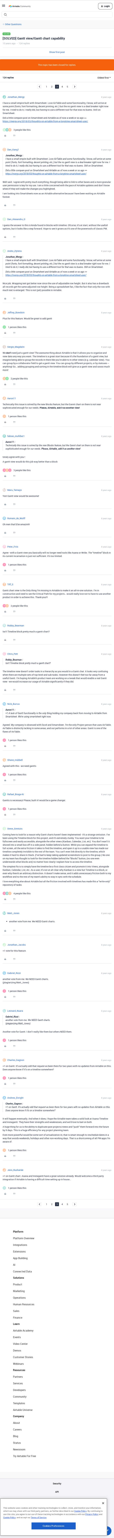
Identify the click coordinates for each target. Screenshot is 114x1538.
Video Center (20, 1344)
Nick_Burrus (13, 703)
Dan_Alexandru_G (16, 219)
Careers (17, 1429)
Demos (17, 1350)
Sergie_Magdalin (16, 346)
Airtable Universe (22, 1410)
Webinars (18, 1364)
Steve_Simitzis (14, 828)
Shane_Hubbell (15, 759)
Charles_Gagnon (15, 1060)
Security (57, 1483)
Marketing (19, 1291)
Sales (16, 1311)
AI (14, 1265)
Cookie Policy (80, 1530)
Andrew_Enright (15, 1097)
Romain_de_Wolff (16, 518)
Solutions (18, 1278)
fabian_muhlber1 (16, 436)
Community (19, 1396)
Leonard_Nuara (15, 1010)
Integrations (20, 1245)
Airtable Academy (23, 1330)
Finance (17, 1317)
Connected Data (22, 1271)
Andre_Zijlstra (14, 250)
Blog (15, 1436)
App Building (20, 1258)
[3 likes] (17, 130)
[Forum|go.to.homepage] (19, 6)
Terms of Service (38, 1536)
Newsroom (19, 1449)
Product (17, 1284)
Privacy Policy (91, 1533)
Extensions (19, 1251)
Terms (57, 1516)
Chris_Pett (12, 653)
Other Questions (13, 24)
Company (18, 1416)
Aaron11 (11, 398)
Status (17, 1443)
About (16, 1423)
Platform (18, 1231)
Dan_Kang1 (13, 149)
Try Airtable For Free (24, 1456)
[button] (4, 6)
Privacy (57, 1508)
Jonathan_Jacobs (16, 944)
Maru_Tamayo (14, 490)
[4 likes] (17, 893)
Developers (19, 1390)
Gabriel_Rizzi (14, 973)
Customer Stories (23, 1357)
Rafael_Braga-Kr (15, 794)
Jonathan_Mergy (16, 96)
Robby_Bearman (15, 625)
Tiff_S (10, 584)
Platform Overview (23, 1238)
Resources (19, 1370)
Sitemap (57, 1500)
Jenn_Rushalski (15, 1170)
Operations (19, 1297)
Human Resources (23, 1304)
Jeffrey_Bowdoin (16, 312)
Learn (16, 1324)
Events (17, 1337)
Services (18, 1383)
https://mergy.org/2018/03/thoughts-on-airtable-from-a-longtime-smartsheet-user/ (45, 121)
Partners (18, 1376)
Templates (19, 1403)
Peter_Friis (12, 546)
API (57, 1491)
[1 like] (14, 327)
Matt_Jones (13, 913)
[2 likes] (15, 378)
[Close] (103, 1522)
